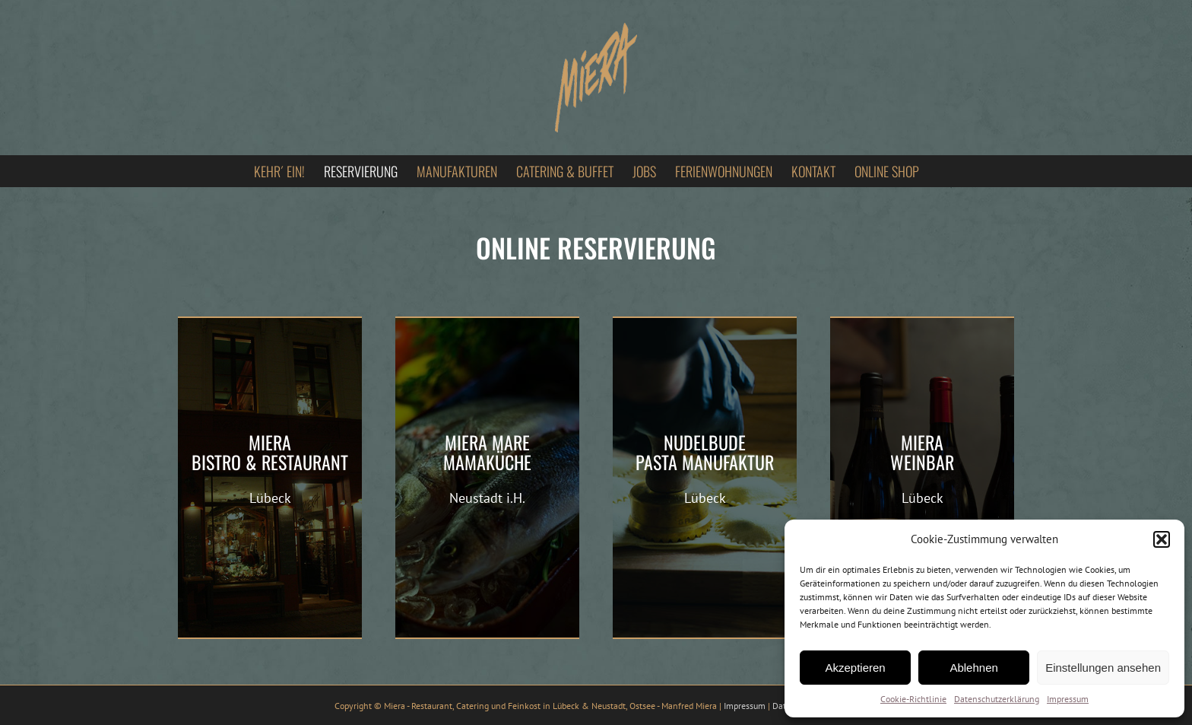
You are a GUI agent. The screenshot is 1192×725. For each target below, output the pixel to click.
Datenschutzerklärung (996, 698)
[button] (1161, 539)
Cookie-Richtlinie (913, 698)
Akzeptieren (855, 667)
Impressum (1068, 698)
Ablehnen (973, 667)
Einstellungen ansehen (1103, 667)
